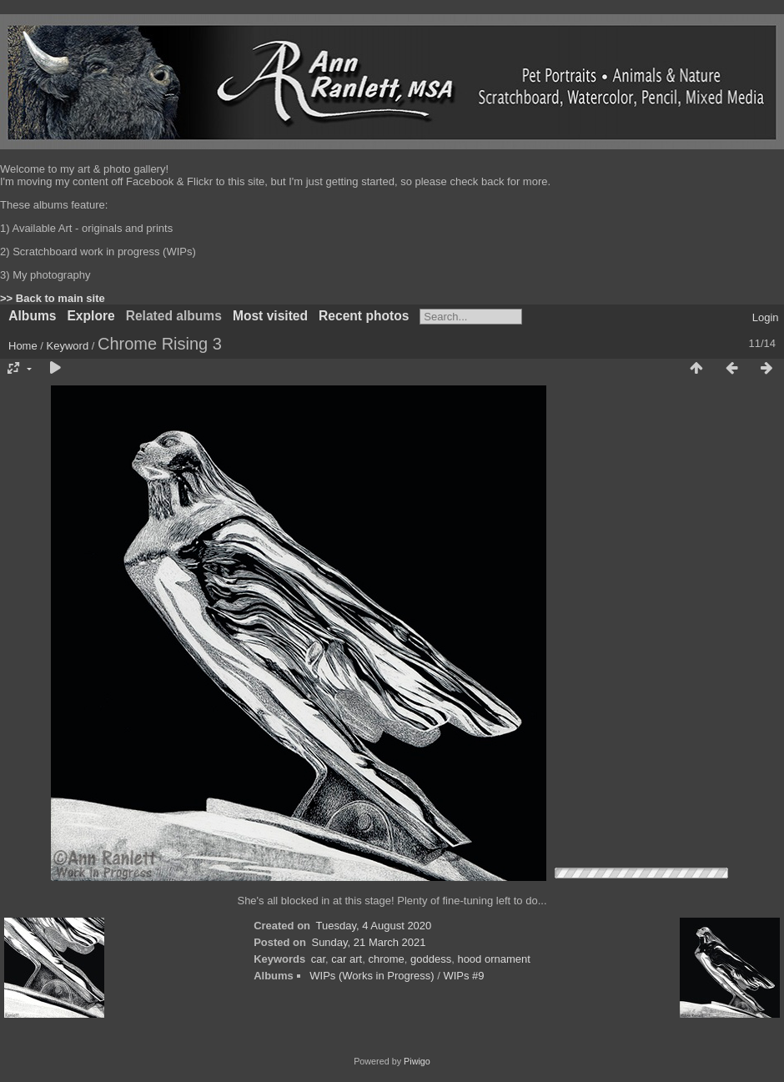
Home (23, 346)
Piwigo (417, 1061)
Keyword (68, 346)
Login (765, 317)
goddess (430, 959)
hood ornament (493, 959)
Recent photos (364, 316)
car (318, 959)
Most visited (270, 316)
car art (346, 959)
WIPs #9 (463, 975)
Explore (90, 316)
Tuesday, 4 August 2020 (374, 925)
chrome (386, 959)
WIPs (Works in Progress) (371, 975)
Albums (32, 316)
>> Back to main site (52, 298)
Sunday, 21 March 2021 (368, 942)
